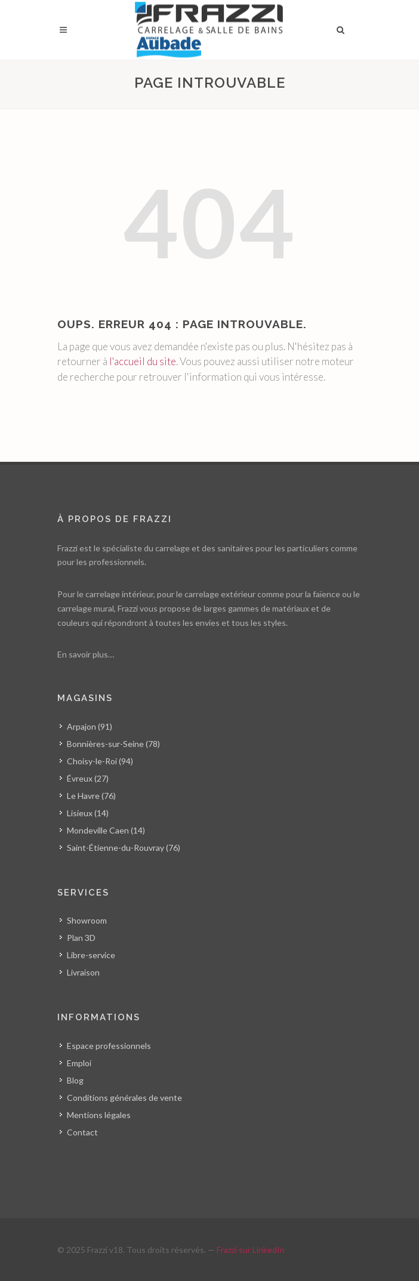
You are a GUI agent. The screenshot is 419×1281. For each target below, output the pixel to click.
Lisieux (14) (88, 813)
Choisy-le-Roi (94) (100, 761)
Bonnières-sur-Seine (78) (113, 744)
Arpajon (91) (89, 726)
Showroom (87, 920)
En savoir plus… (85, 654)
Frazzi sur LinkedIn (251, 1250)
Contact (82, 1132)
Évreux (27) (88, 778)
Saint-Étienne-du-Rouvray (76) (123, 847)
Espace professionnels (109, 1046)
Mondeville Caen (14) (106, 830)
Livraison (83, 972)
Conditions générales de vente (124, 1097)
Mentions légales (99, 1115)
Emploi (79, 1063)
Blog (75, 1080)
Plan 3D (81, 938)
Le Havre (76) (91, 796)
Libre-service (91, 955)
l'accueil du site (142, 361)
